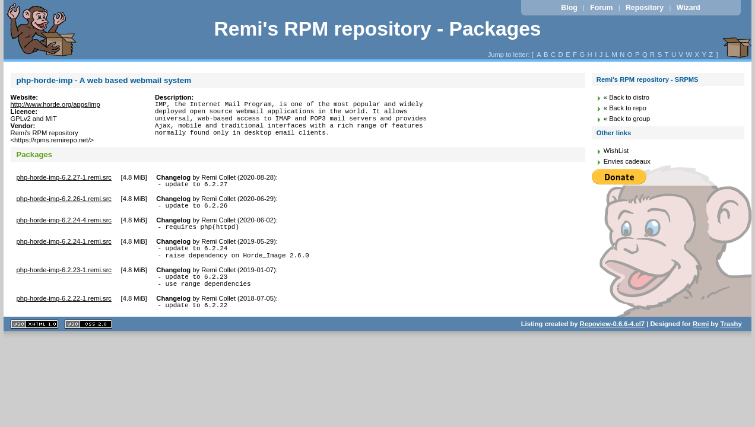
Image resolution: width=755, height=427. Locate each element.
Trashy (731, 339)
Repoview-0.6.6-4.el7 (612, 339)
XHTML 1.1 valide (34, 340)
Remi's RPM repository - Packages (377, 29)
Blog (569, 8)
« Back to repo (625, 107)
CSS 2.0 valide (88, 340)
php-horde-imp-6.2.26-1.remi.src (64, 202)
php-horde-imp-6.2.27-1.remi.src (64, 179)
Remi (701, 339)
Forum (601, 8)
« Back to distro (626, 97)
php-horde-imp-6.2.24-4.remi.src (64, 225)
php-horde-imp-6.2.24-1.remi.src (64, 248)
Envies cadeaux (627, 161)
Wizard (688, 8)
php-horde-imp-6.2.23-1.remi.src (64, 280)
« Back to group (627, 118)
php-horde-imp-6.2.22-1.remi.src (64, 312)
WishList (616, 150)
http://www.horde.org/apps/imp (55, 104)
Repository (645, 8)
